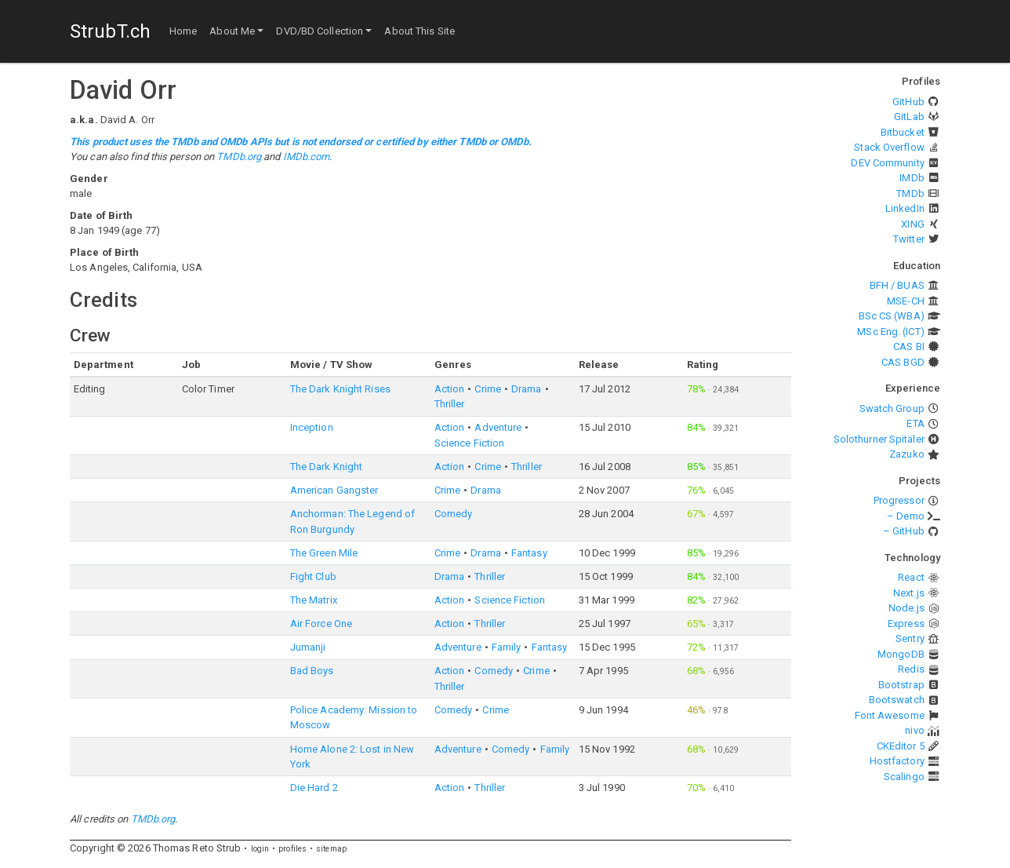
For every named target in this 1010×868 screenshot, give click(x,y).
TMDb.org (238, 156)
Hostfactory (897, 761)
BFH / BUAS (897, 285)
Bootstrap (901, 685)
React (911, 577)
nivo (914, 730)
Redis (911, 669)
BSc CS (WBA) (892, 316)
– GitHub (904, 531)
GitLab (909, 116)
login (260, 849)
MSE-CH (906, 301)
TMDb (910, 193)
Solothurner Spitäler (879, 439)
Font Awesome (890, 715)
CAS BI (909, 346)
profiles (292, 849)
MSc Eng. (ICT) (890, 331)
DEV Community (887, 163)
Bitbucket (903, 132)
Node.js (906, 608)
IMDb (911, 178)
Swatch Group (892, 408)
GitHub (908, 102)
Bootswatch (897, 700)
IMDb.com (306, 156)
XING (912, 224)
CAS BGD (903, 362)
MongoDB (901, 654)
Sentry (910, 638)
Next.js (909, 593)
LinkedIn (905, 208)
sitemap (331, 849)
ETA (915, 423)
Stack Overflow (889, 147)
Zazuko (907, 454)
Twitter (909, 239)
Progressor (899, 500)
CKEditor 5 (901, 746)
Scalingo (904, 776)
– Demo (906, 516)
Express (906, 623)
